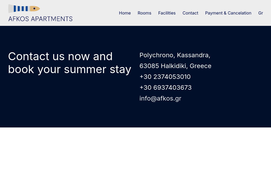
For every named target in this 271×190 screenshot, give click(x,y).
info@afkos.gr (160, 98)
